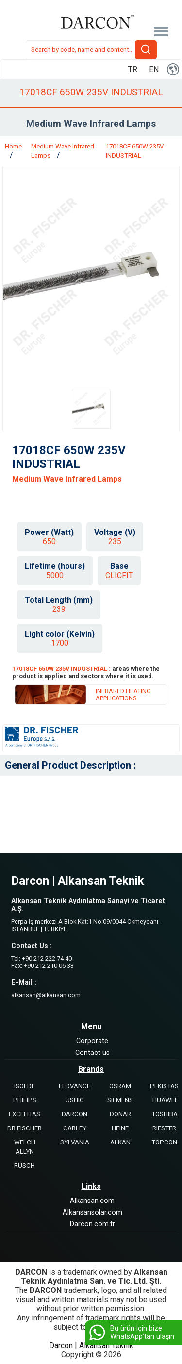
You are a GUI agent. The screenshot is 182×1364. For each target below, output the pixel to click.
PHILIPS (24, 1100)
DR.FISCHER (24, 1128)
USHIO (75, 1100)
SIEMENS (120, 1100)
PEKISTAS (164, 1086)
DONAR (120, 1114)
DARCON (74, 1114)
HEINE (120, 1128)
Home (13, 146)
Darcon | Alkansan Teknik (91, 1345)
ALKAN (120, 1142)
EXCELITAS (24, 1114)
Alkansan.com (92, 1201)
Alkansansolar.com (92, 1212)
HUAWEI (164, 1100)
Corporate (92, 1041)
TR (132, 69)
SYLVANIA (74, 1142)
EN (154, 69)
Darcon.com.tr (92, 1224)
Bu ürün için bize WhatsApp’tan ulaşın (130, 1332)
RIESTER (164, 1128)
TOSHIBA (164, 1114)
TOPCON (164, 1142)
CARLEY (74, 1128)
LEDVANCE (74, 1086)
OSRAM (120, 1086)
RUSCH (24, 1165)
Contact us (92, 1053)
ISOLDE (24, 1086)
